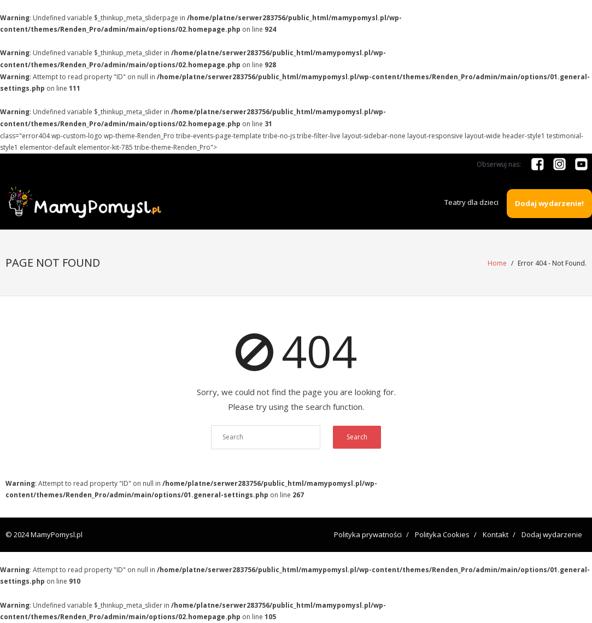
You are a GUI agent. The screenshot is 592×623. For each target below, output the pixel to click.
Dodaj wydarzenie (551, 534)
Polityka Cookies (442, 534)
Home (497, 263)
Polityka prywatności (368, 534)
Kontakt (495, 534)
